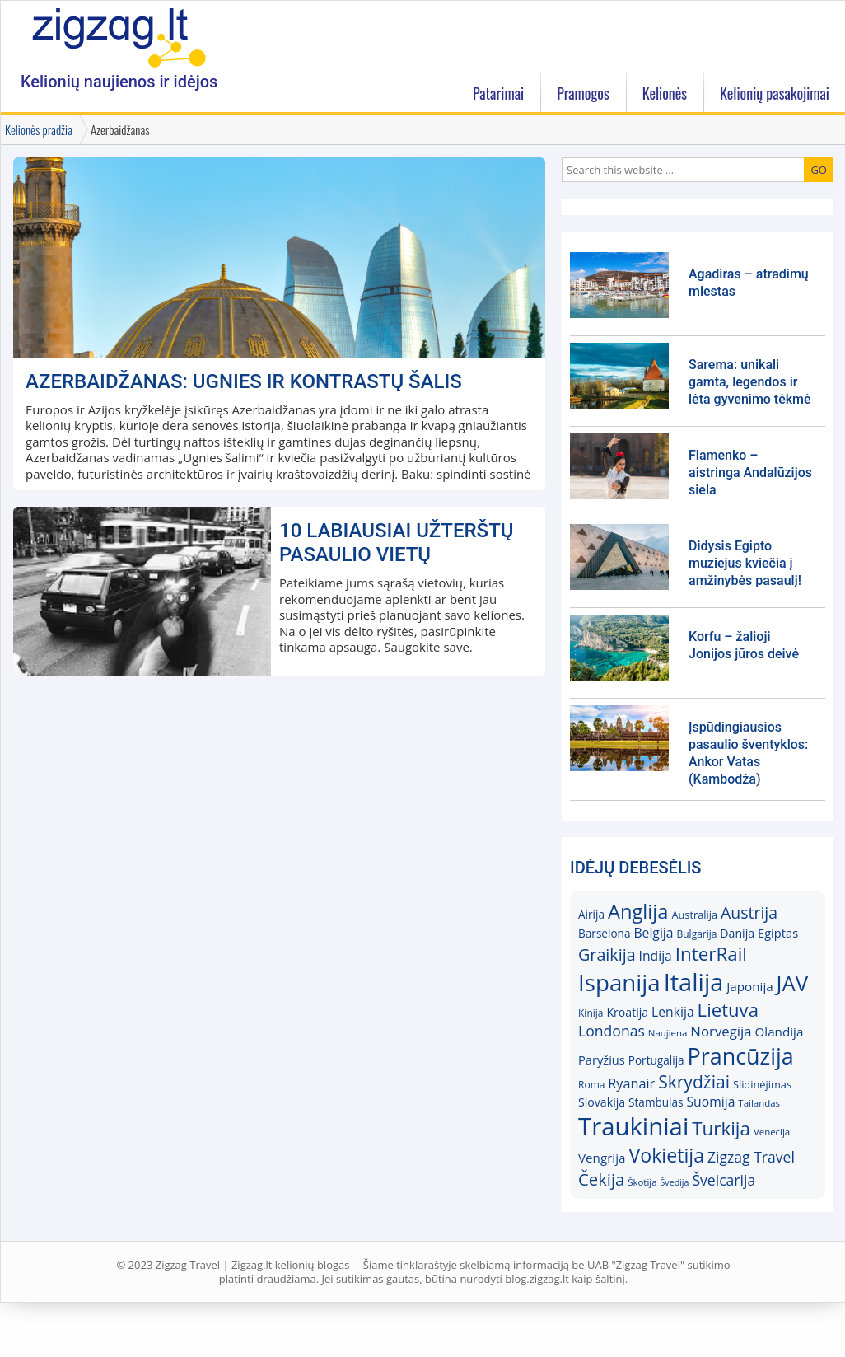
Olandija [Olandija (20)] (779, 1031)
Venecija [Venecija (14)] (772, 1131)
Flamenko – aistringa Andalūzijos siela (750, 472)
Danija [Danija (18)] (737, 933)
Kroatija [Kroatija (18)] (627, 1012)
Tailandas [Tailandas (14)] (759, 1103)
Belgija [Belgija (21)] (653, 933)
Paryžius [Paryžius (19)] (601, 1059)
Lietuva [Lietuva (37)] (728, 1009)
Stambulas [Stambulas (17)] (656, 1102)
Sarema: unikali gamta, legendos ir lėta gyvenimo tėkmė (750, 382)
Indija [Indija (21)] (655, 956)
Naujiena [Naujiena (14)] (668, 1033)
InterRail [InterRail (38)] (711, 953)
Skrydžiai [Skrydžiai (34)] (694, 1081)
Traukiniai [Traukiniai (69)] (633, 1126)
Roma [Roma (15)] (591, 1085)
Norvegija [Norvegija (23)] (720, 1031)
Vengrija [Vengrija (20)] (601, 1157)
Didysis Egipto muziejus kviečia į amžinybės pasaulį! (745, 563)
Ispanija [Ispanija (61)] (619, 982)
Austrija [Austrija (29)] (749, 912)
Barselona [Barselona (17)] (604, 933)
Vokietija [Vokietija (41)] (666, 1155)
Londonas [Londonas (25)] (611, 1031)
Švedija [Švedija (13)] (674, 1182)
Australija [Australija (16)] (694, 914)
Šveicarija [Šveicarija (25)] (723, 1180)
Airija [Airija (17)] (591, 914)
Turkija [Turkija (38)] (721, 1128)
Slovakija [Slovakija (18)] (601, 1102)
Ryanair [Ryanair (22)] (631, 1083)
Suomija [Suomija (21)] (711, 1102)
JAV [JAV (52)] (793, 983)
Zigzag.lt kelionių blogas (119, 37)
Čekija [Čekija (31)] (601, 1179)
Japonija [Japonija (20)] (749, 986)
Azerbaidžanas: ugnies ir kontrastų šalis (244, 381)
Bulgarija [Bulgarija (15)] (696, 934)
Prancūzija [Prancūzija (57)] (741, 1056)
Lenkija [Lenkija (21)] (672, 1012)
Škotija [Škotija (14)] (642, 1182)
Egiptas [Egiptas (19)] (778, 932)
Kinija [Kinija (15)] (590, 1013)
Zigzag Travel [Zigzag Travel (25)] (751, 1157)
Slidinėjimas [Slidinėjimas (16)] (762, 1084)
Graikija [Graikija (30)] (607, 954)
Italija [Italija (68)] (694, 982)
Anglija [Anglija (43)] (638, 911)
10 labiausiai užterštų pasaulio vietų (396, 542)
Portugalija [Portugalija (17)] (656, 1060)
